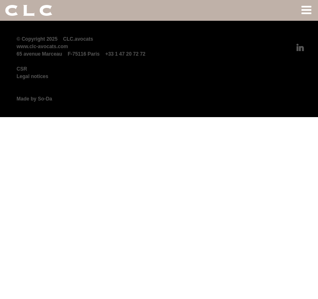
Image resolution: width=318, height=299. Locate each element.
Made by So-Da (34, 99)
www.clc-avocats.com (42, 46)
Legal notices (32, 76)
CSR (22, 69)
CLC (30, 10)
